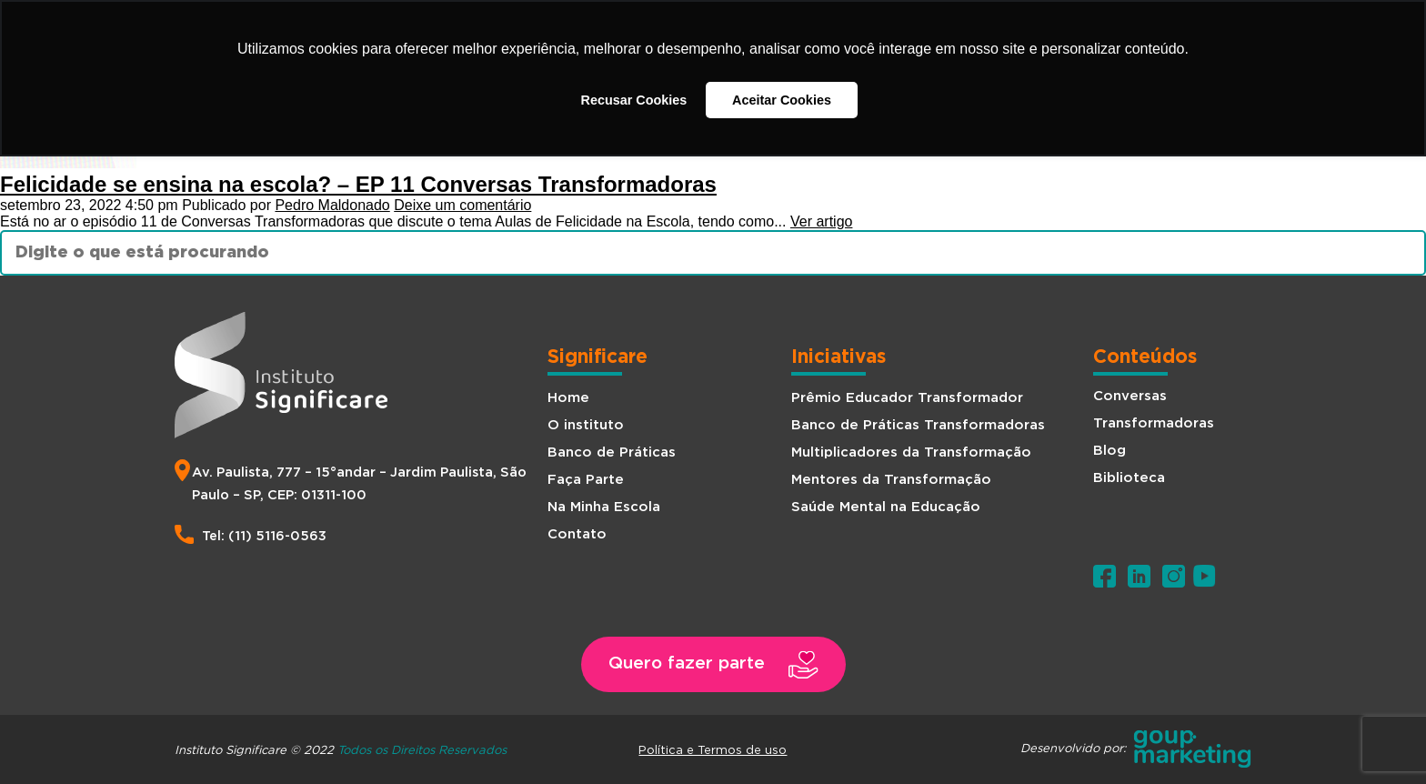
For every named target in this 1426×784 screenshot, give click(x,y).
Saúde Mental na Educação (885, 507)
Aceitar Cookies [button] (781, 100)
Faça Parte (585, 480)
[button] (713, 664)
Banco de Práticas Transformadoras (918, 425)
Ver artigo (821, 221)
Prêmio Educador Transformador (907, 398)
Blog (1109, 450)
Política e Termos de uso (712, 749)
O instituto (585, 425)
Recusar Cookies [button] (634, 100)
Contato (577, 534)
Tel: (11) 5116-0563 (264, 536)
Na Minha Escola (603, 507)
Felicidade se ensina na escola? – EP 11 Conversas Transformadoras (358, 184)
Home (568, 398)
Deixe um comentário (462, 205)
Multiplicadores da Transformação (911, 452)
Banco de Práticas (611, 452)
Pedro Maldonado (332, 205)
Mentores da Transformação (891, 480)
